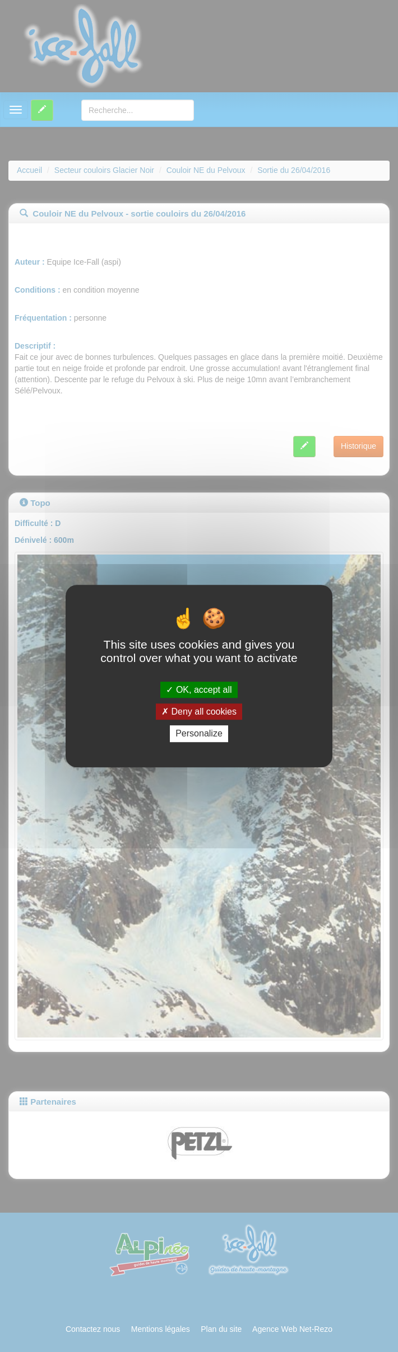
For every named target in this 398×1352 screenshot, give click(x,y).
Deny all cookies (199, 711)
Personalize (199, 734)
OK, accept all (199, 689)
